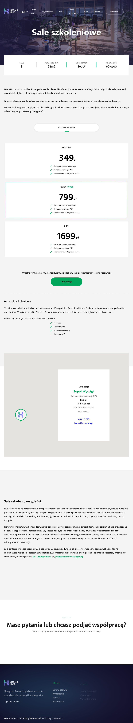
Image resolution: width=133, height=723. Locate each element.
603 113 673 (83, 419)
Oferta (61, 11)
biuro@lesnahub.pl (83, 423)
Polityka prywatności (52, 718)
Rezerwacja (115, 11)
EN (27, 11)
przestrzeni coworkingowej (69, 557)
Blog (86, 11)
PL (23, 11)
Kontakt (96, 11)
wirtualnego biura (42, 557)
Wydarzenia (47, 11)
